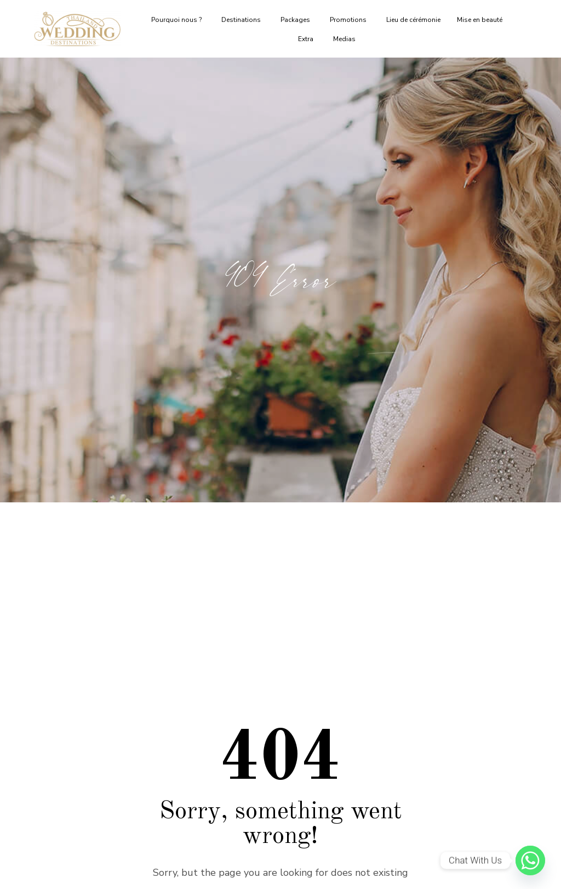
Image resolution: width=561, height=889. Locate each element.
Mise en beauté (481, 19)
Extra (307, 39)
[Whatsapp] (530, 860)
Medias (346, 39)
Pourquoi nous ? (178, 19)
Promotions (350, 19)
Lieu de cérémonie (413, 19)
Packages (296, 19)
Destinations (242, 19)
